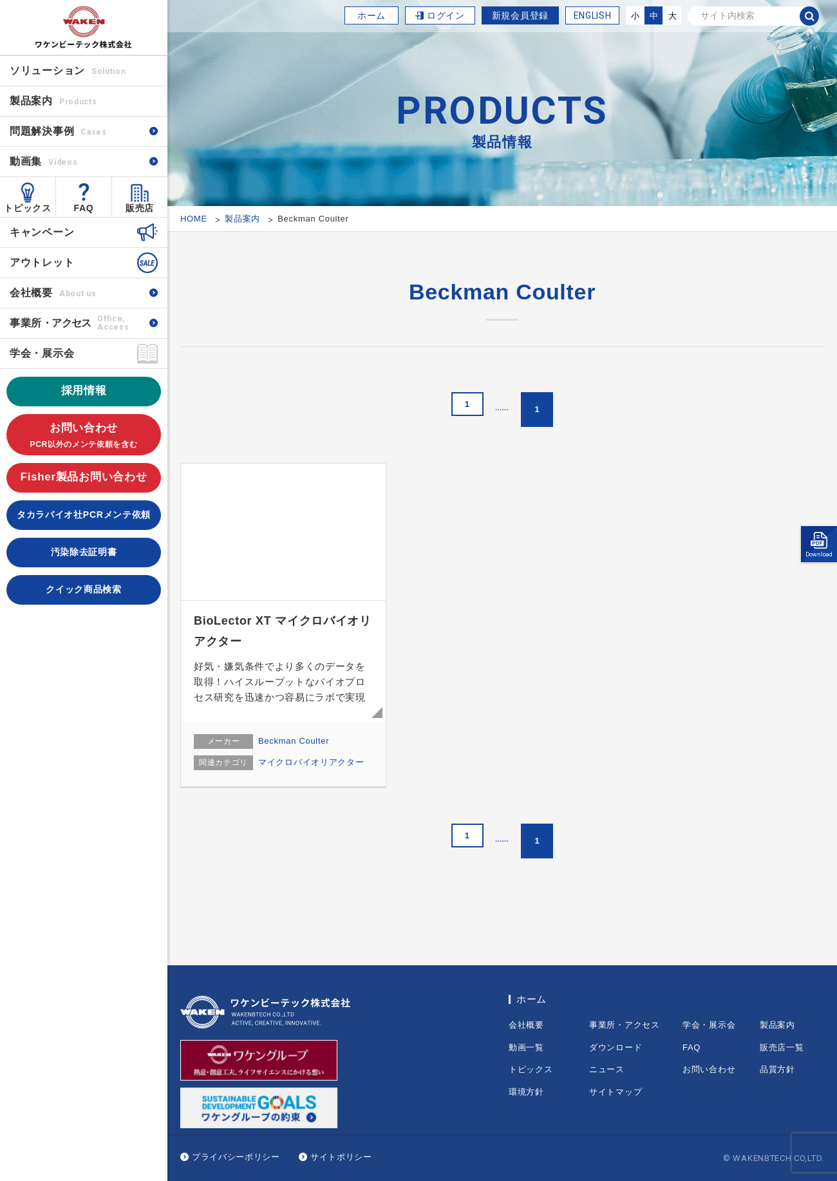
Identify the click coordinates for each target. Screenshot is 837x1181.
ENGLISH (593, 15)
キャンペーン (42, 232)
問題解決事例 (58, 131)
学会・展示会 (42, 353)
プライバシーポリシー (236, 1157)
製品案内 (777, 1025)
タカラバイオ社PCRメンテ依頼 (84, 514)
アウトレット (42, 262)
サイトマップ (615, 1092)
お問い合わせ (83, 436)
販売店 (140, 208)
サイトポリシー (341, 1157)
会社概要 (53, 292)
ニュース (607, 1069)
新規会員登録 (520, 15)
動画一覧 (526, 1047)
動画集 (43, 161)
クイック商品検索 (84, 589)
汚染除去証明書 (84, 552)
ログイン (446, 15)
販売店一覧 (782, 1047)
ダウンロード (615, 1047)
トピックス (28, 208)
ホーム (371, 15)
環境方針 (526, 1092)
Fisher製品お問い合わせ (84, 477)
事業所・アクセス (624, 1025)
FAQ (84, 208)
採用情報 (84, 390)
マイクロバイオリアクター (311, 762)
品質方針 (777, 1069)
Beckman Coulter (293, 741)
